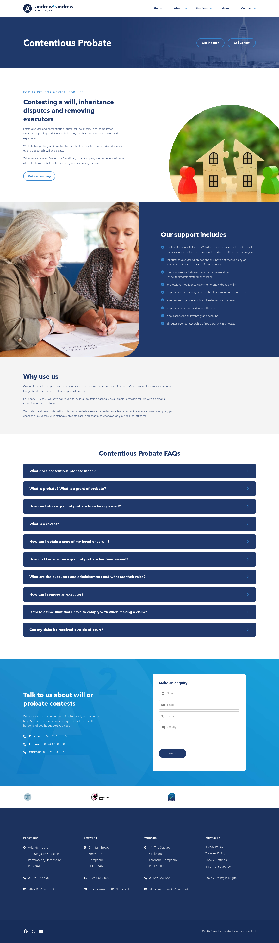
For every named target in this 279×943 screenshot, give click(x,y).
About (178, 8)
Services (202, 8)
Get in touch (210, 43)
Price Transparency (218, 867)
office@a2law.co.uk (41, 889)
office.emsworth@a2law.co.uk (109, 889)
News (225, 8)
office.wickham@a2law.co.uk (169, 889)
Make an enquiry (39, 176)
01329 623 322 (53, 752)
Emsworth (90, 838)
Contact (246, 8)
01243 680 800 (54, 744)
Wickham (150, 838)
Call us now (242, 43)
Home (158, 8)
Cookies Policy (215, 854)
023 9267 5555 (56, 737)
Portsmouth (31, 838)
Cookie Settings (216, 860)
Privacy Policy (214, 847)
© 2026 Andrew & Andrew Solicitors (226, 931)
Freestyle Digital (226, 878)
